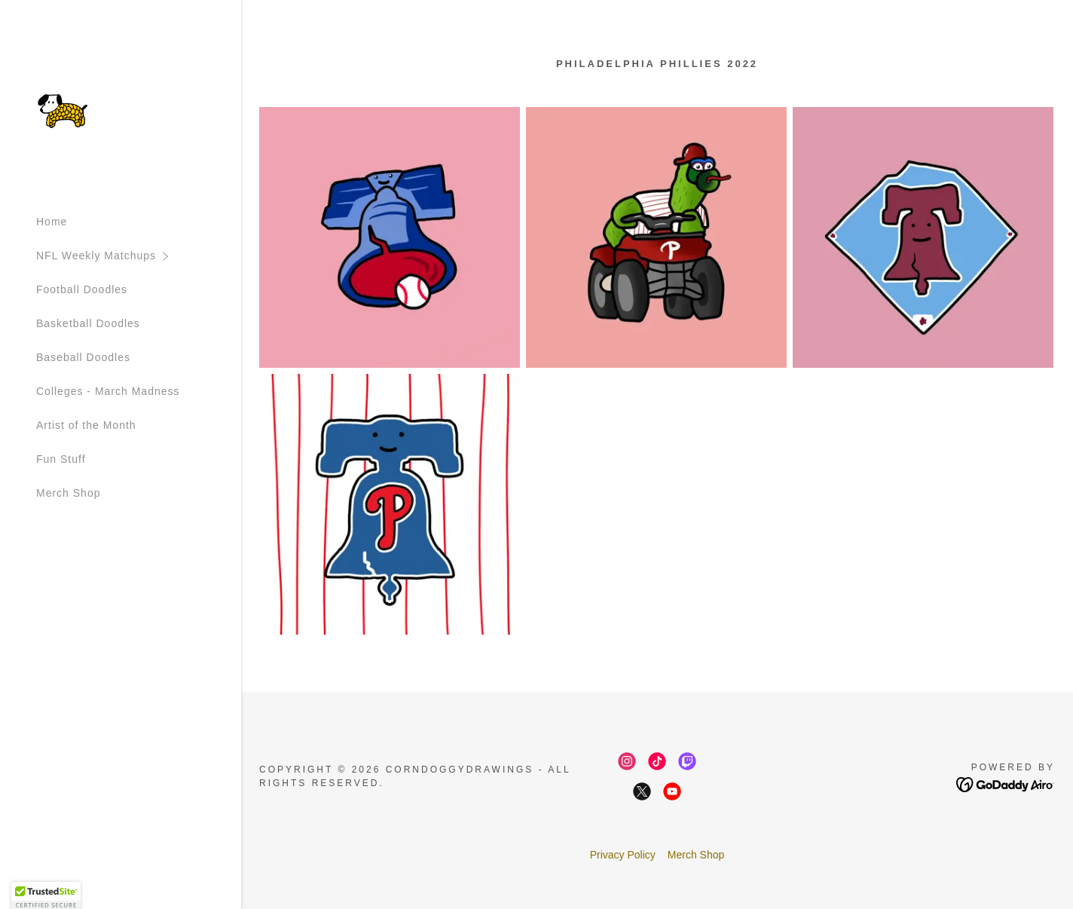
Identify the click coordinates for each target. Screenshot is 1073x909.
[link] (63, 110)
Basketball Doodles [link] (88, 323)
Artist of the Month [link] (86, 425)
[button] (138, 256)
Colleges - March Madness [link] (108, 391)
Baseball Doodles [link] (83, 357)
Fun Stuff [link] (61, 459)
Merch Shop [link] (68, 493)
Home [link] (51, 222)
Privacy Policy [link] (623, 855)
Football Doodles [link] (81, 289)
